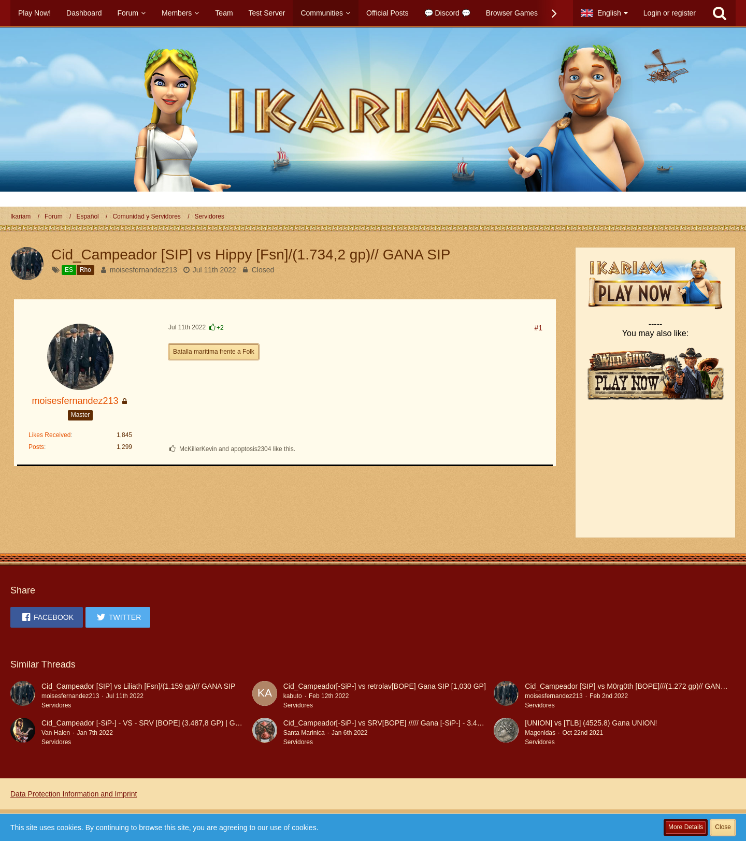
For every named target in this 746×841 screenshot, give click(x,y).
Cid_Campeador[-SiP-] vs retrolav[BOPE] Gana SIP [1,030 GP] (384, 686)
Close (723, 827)
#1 (538, 328)
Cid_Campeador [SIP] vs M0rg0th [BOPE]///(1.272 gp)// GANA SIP (631, 686)
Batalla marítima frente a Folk (213, 351)
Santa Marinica (304, 732)
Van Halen (55, 732)
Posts (36, 447)
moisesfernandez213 (143, 270)
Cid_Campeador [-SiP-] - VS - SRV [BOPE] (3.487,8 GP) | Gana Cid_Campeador (171, 723)
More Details (685, 827)
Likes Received (49, 435)
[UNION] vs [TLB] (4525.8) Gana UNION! (591, 723)
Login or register (669, 13)
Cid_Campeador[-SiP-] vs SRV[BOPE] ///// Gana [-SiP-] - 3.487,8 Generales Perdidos (420, 723)
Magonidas (540, 732)
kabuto (292, 696)
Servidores (56, 705)
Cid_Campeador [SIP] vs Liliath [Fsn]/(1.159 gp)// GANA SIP (138, 686)
